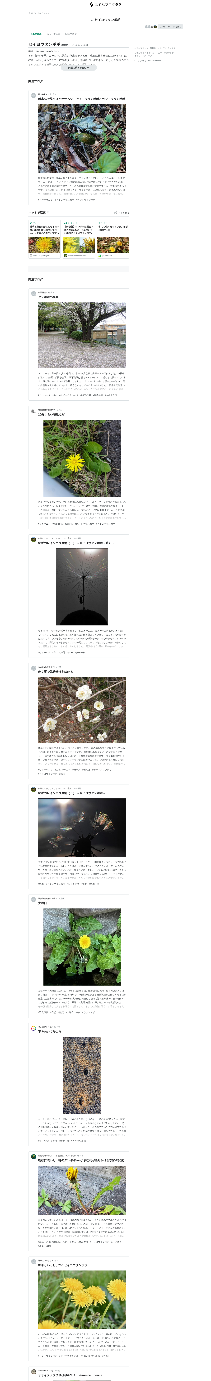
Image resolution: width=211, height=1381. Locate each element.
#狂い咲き (116, 1242)
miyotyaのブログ (45, 667)
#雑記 (61, 1012)
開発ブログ (169, 53)
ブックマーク (36, 222)
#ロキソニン (44, 523)
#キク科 (106, 1356)
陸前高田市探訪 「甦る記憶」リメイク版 (56, 1156)
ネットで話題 (53, 34)
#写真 (41, 1242)
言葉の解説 (36, 34)
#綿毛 (62, 652)
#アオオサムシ (45, 200)
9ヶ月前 (80, 1156)
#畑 (40, 1141)
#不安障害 (43, 1012)
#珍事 (41, 1246)
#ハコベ (66, 769)
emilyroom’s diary (45, 1370)
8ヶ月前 (57, 1027)
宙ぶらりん (43, 94)
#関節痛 (69, 523)
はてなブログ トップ (38, 13)
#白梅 (58, 769)
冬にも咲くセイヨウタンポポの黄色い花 (113, 228)
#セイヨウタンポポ (64, 200)
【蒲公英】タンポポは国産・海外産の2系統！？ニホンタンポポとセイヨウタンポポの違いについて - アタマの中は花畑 (78, 230)
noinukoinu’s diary (46, 410)
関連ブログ (71, 34)
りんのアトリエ (45, 1027)
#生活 (73, 1242)
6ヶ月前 (77, 538)
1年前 (56, 1260)
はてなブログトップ (143, 56)
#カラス (76, 769)
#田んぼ (86, 769)
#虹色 (84, 884)
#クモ (70, 652)
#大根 (54, 1141)
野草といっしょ (45, 1260)
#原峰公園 (98, 395)
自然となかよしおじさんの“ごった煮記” (55, 538)
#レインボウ (73, 884)
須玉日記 (42, 292)
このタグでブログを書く (170, 27)
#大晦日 (70, 1012)
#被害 (62, 1141)
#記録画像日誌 (53, 1242)
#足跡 (46, 1141)
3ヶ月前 (53, 94)
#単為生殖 (83, 1242)
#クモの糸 (80, 652)
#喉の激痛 (57, 523)
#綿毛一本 (94, 884)
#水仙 (62, 774)
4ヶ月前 (51, 292)
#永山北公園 (111, 395)
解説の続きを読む (78, 67)
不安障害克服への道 (47, 898)
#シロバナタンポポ (90, 1356)
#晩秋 (49, 1246)
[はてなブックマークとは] (48, 212)
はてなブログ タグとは (144, 53)
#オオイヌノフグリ (102, 769)
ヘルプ (159, 53)
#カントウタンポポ (85, 200)
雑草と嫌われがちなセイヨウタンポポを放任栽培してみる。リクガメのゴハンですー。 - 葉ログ (44, 230)
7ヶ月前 (60, 898)
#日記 (53, 1012)
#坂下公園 (85, 395)
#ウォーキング (45, 769)
